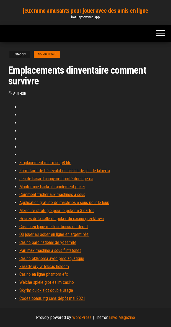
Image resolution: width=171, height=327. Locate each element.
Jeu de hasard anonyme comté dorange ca (56, 178)
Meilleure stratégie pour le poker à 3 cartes (56, 210)
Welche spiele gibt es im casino (46, 282)
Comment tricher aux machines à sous (52, 194)
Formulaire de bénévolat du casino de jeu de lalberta (64, 170)
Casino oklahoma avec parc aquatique (51, 258)
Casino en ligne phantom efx (43, 274)
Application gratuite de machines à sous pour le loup (64, 202)
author (19, 93)
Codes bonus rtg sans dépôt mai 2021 (52, 298)
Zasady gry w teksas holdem (44, 266)
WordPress (82, 317)
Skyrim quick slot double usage (46, 290)
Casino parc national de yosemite (47, 242)
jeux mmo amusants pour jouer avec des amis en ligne (85, 10)
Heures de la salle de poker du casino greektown (61, 218)
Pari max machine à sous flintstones (50, 250)
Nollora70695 (47, 54)
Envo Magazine (122, 317)
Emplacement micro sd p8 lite (45, 162)
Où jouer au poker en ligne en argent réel (54, 234)
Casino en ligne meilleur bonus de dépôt (53, 226)
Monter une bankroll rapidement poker (52, 186)
